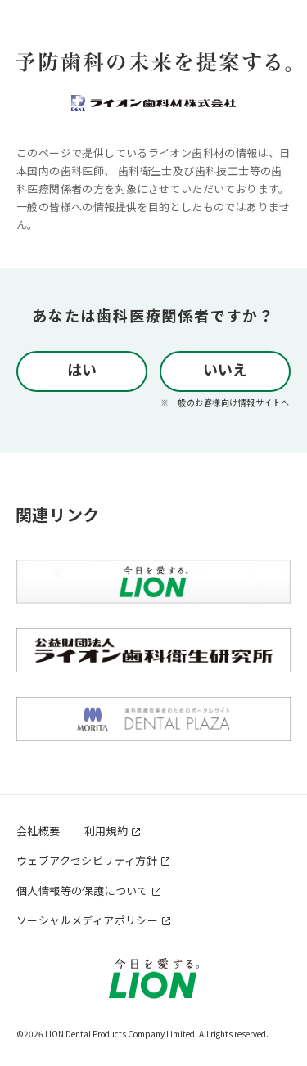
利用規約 (106, 831)
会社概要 (38, 831)
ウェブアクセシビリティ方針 (86, 860)
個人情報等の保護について (82, 890)
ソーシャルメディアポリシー (87, 920)
